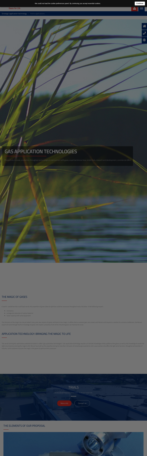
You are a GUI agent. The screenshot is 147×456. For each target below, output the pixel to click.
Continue (139, 3)
